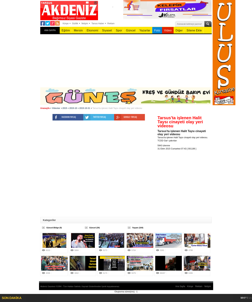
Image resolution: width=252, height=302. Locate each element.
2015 (64, 108)
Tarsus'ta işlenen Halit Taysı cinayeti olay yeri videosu (117, 108)
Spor (119, 30)
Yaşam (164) (137, 228)
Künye (66, 23)
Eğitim (66, 30)
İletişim (85, 23)
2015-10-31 (84, 108)
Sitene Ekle (194, 30)
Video (168, 30)
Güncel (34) (94, 228)
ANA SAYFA (50, 30)
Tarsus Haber (98, 23)
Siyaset (107, 30)
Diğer (179, 30)
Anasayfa (45, 108)
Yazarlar (144, 30)
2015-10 (73, 108)
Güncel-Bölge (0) (54, 228)
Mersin (78, 30)
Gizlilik (75, 23)
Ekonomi (92, 30)
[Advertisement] (126, 61)
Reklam (111, 23)
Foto (157, 30)
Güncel (130, 30)
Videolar (56, 108)
